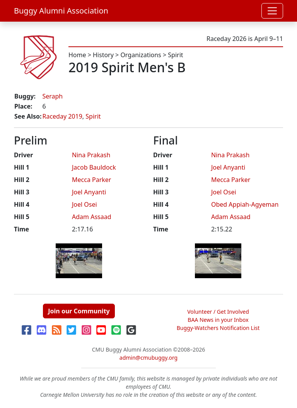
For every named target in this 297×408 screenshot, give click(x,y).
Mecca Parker (91, 179)
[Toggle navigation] (272, 11)
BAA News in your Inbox (218, 319)
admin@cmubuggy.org (148, 357)
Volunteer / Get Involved (218, 311)
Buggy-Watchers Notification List (218, 328)
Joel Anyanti (89, 192)
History (103, 55)
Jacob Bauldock (94, 167)
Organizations (140, 55)
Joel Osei (84, 204)
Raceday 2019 (62, 116)
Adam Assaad (91, 216)
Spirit (175, 55)
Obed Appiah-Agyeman (244, 204)
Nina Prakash (91, 155)
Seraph (52, 96)
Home (77, 55)
